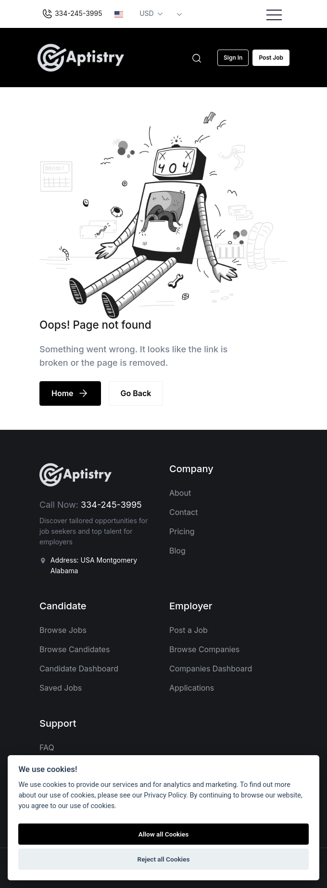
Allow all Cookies (163, 834)
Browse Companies (204, 649)
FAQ (46, 747)
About (180, 493)
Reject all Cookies (164, 859)
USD (147, 13)
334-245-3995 (71, 14)
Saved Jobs (60, 688)
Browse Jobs (63, 630)
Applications (191, 688)
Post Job (271, 57)
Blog (177, 550)
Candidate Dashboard (78, 668)
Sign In (233, 57)
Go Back (136, 393)
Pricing (182, 531)
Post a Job (188, 630)
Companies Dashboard (210, 668)
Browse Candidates (74, 649)
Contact (183, 512)
